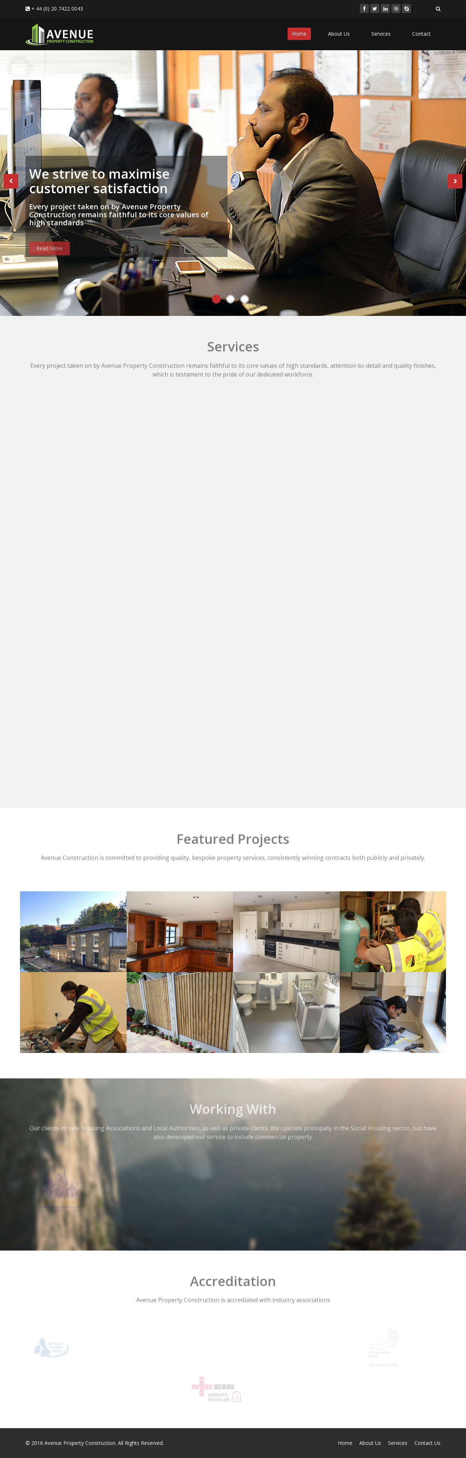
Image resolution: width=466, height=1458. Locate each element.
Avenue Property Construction (79, 1442)
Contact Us (427, 1442)
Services (381, 33)
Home (299, 33)
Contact (421, 33)
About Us (339, 33)
